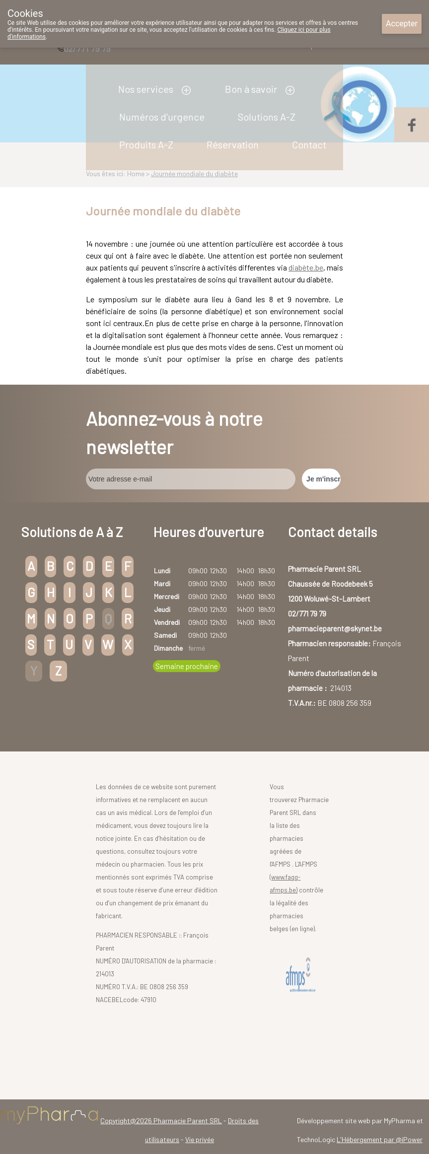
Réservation (233, 144)
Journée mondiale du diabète (194, 173)
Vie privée (199, 1139)
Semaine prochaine (186, 666)
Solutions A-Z (266, 117)
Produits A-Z (146, 144)
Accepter (402, 23)
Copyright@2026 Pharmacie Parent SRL (161, 1120)
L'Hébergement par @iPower (380, 1139)
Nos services (145, 89)
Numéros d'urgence (162, 117)
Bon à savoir (251, 89)
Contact (309, 144)
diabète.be (305, 267)
